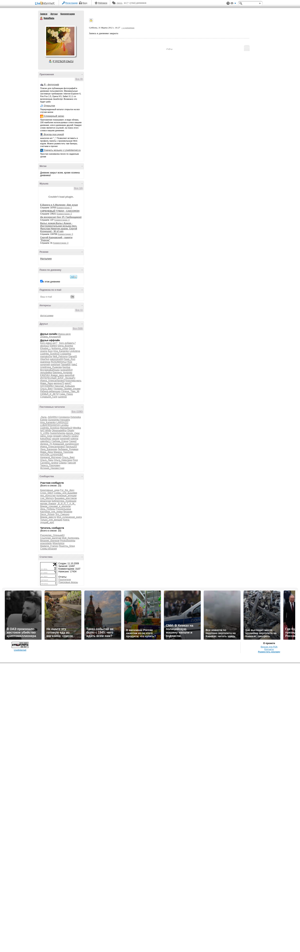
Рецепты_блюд (67, 546)
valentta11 (45, 441)
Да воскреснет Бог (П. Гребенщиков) (61, 217)
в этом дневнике (51, 281)
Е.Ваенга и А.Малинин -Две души (59, 205)
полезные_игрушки (66, 495)
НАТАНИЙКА (47, 386)
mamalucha (46, 356)
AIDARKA (53, 417)
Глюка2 (73, 441)
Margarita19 (66, 428)
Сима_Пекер (66, 394)
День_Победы (47, 509)
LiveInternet (45, 4)
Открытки (49, 105)
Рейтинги (102, 3)
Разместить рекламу (269, 652)
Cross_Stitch (46, 493)
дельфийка (46, 372)
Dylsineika (75, 417)
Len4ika (64, 425)
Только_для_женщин (51, 519)
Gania (72, 348)
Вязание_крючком (49, 540)
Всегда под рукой (54, 134)
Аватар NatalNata (60, 41)
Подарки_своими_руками (67, 388)
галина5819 (66, 370)
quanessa (45, 362)
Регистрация (71, 3)
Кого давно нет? (48, 343)
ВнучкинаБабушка (50, 370)
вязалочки (45, 501)
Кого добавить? (67, 343)
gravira (43, 351)
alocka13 (44, 345)
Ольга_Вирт (46, 388)
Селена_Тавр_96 (70, 391)
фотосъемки (46, 315)
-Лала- (43, 417)
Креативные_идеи (50, 490)
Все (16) (78, 188)
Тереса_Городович (50, 465)
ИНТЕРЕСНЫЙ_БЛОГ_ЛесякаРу (57, 378)
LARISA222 (62, 422)
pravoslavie (46, 543)
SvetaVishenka (57, 433)
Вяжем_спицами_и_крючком (55, 506)
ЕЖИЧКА (45, 375)
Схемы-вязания (48, 548)
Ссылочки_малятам (50, 538)
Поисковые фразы (68, 582)
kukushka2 (45, 438)
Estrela (43, 419)
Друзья (53, 13)
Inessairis (65, 419)
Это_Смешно (62, 514)
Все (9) (79, 79)
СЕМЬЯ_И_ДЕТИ (49, 394)
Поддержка (228, 3)
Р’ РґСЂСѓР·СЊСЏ (63, 61)
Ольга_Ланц (46, 460)
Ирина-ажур (64, 334)
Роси (75, 460)
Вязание (67, 511)
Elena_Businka (65, 345)
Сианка (63, 462)
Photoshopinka (67, 540)
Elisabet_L (45, 348)
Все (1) (79, 310)
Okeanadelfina (59, 430)
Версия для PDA (269, 647)
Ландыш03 (71, 446)
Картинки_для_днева (51, 511)
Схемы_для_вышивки (65, 493)
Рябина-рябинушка (50, 391)
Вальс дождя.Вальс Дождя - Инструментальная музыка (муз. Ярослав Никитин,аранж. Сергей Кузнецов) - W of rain (58, 227)
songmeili (45, 364)
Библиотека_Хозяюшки (64, 501)
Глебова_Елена (59, 441)
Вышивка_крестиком (66, 498)
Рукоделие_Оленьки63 (52, 535)
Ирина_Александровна (52, 380)
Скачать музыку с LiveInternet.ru (62, 150)
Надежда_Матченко (50, 457)
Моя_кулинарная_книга (69, 517)
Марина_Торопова (63, 452)
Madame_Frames (49, 546)
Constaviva (64, 417)
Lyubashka (65, 353)
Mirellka (77, 428)
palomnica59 (56, 359)
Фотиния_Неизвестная (52, 468)
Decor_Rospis (47, 514)
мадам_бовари (48, 503)
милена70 (59, 383)
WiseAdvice (58, 543)
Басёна (66, 367)
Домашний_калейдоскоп (66, 444)
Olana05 (72, 356)
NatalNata (41, 18)
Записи (43, 13)
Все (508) (78, 328)
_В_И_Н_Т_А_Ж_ (66, 503)
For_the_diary (67, 490)
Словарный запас (54, 116)
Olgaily (70, 430)
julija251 (66, 436)
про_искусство (48, 495)
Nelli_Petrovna (60, 356)
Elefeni (53, 345)
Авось (119, 3)
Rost (69, 362)
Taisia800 (66, 364)
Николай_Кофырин (65, 386)
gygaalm (57, 436)
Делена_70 (46, 444)
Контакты (269, 649)
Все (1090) (77, 411)
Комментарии (67, 13)
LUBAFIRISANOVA (50, 425)
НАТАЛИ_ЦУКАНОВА (51, 454)
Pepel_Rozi (69, 359)
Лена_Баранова (48, 449)
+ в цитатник (127, 27)
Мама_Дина (46, 383)
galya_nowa (46, 436)
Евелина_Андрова (62, 372)
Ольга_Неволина (63, 460)
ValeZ (74, 364)
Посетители (64, 579)
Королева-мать (73, 380)
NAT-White (45, 430)
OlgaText (44, 359)
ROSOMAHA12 (59, 362)
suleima (74, 438)
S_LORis (44, 433)
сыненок (62, 396)
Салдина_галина (49, 462)
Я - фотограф (51, 84)
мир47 (68, 383)
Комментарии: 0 (64, 207)
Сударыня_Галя (48, 396)
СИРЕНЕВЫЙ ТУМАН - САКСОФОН (59, 211)
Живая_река (57, 375)
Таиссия (71, 462)
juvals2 (75, 436)
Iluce (50, 351)
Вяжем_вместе (48, 517)
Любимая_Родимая (68, 449)
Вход (84, 3)
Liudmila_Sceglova (50, 353)
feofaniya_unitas (59, 348)
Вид (233, 3)
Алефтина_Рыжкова (51, 367)
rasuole (55, 438)
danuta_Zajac (73, 433)
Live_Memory (47, 498)
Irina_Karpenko (61, 351)
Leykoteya (74, 351)
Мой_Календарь (70, 538)
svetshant (55, 364)
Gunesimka (54, 419)
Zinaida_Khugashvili (50, 336)
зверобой (69, 375)
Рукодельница (63, 509)
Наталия (46, 258)
